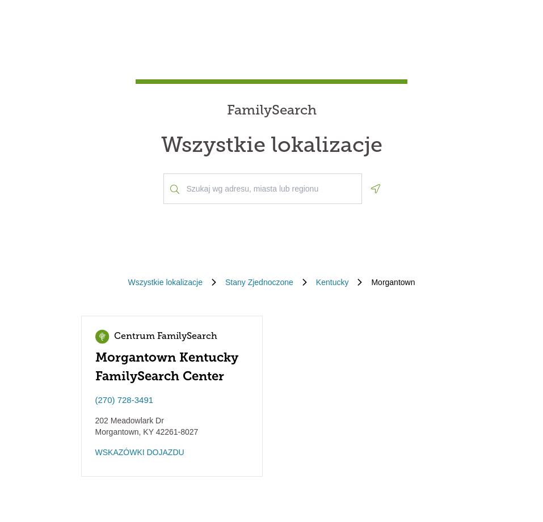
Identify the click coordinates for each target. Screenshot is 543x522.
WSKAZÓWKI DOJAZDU (139, 452)
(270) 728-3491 (124, 400)
